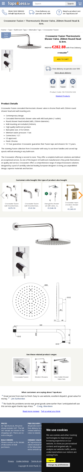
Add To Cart (63, 59)
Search (71, 4)
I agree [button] (51, 460)
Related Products (63, 96)
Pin (73, 83)
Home (3, 30)
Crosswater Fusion (51, 30)
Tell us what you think (50, 411)
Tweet (63, 83)
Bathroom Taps (20, 30)
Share (53, 83)
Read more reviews (31, 411)
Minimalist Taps (35, 30)
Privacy (11, 461)
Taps (10, 30)
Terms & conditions (39, 461)
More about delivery (63, 73)
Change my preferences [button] (58, 465)
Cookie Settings (22, 461)
